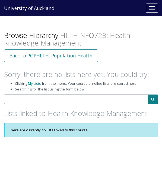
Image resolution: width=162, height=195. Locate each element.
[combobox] (76, 99)
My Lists (34, 83)
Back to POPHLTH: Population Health (51, 55)
